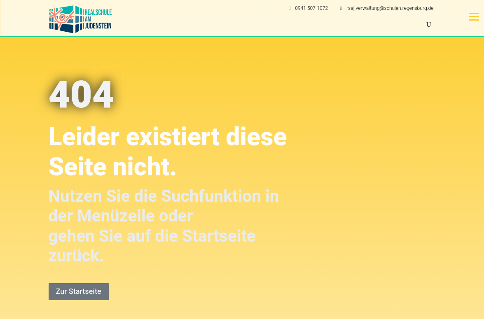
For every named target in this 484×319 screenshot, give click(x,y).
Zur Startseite (78, 291)
